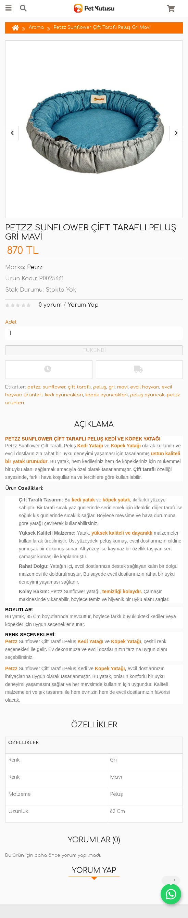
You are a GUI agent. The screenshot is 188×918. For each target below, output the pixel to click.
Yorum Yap (83, 305)
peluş (99, 387)
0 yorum (50, 305)
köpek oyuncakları (106, 395)
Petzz (34, 267)
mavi (122, 387)
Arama (36, 27)
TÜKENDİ (94, 350)
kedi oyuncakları (64, 395)
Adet (11, 322)
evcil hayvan (144, 387)
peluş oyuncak (147, 395)
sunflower (54, 387)
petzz (33, 387)
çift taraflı (79, 387)
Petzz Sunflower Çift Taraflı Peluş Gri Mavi (102, 27)
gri (112, 387)
